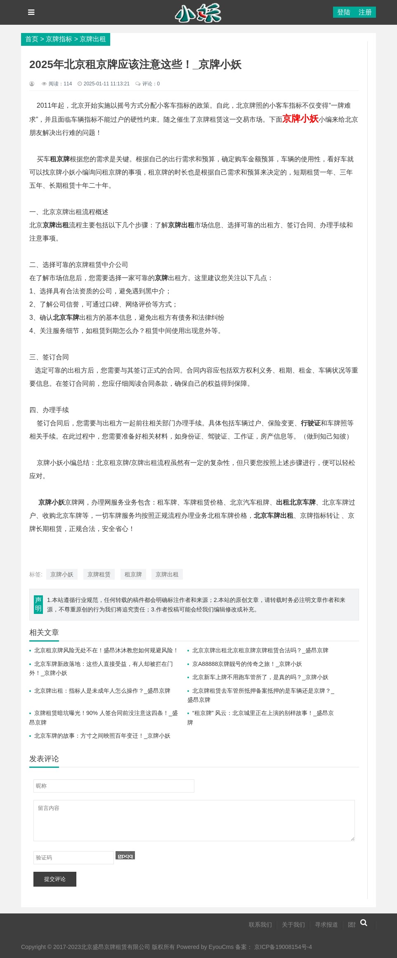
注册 (365, 12)
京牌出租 (93, 38)
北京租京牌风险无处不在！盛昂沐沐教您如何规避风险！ (106, 650)
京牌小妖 (61, 574)
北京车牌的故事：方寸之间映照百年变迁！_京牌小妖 (102, 735)
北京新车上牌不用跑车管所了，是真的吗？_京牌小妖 (260, 677)
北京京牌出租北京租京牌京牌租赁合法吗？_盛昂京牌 (260, 650)
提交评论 (55, 879)
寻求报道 (326, 924)
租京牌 (133, 574)
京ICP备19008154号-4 (283, 947)
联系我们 (260, 924)
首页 (31, 38)
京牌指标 (59, 38)
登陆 (343, 12)
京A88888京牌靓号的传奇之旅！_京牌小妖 (247, 664)
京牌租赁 (99, 574)
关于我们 (293, 924)
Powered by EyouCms (204, 947)
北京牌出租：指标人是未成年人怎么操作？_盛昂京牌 (102, 690)
